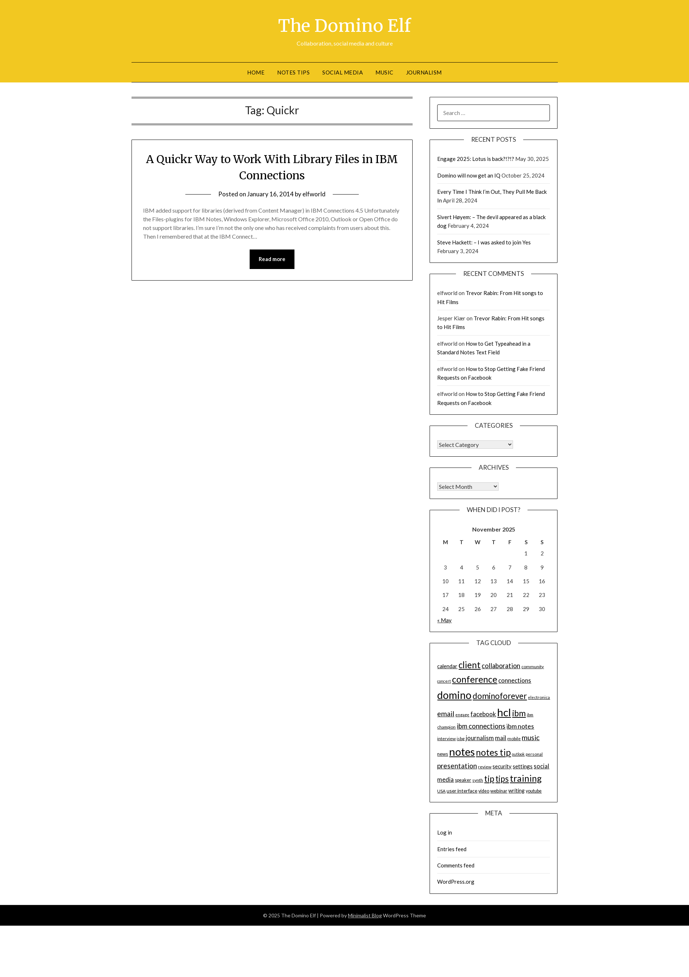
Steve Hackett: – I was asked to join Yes (484, 242)
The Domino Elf (344, 26)
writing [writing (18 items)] (516, 790)
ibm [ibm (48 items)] (519, 713)
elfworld (314, 194)
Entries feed (451, 848)
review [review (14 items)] (484, 766)
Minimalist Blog (365, 915)
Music (384, 72)
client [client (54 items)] (469, 665)
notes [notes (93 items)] (462, 751)
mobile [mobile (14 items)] (514, 738)
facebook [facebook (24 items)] (483, 713)
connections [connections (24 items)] (514, 680)
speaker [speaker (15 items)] (463, 779)
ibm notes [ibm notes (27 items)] (520, 726)
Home (255, 72)
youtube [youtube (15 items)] (534, 790)
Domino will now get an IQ (468, 175)
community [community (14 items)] (532, 666)
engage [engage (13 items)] (462, 714)
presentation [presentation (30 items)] (457, 765)
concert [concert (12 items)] (444, 680)
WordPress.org (455, 881)
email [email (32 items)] (445, 713)
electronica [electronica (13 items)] (539, 697)
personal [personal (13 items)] (534, 753)
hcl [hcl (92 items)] (504, 711)
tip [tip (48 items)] (489, 778)
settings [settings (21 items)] (523, 766)
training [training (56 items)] (526, 778)
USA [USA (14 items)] (441, 790)
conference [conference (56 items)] (474, 679)
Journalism (424, 72)
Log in (444, 832)
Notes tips (293, 72)
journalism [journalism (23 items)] (480, 737)
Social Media (342, 72)
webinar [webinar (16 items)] (498, 790)
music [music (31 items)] (530, 737)
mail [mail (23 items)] (500, 737)
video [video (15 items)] (483, 790)
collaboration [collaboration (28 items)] (501, 666)
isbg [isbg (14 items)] (461, 738)
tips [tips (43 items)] (502, 778)
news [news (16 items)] (442, 753)
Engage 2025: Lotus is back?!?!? (475, 158)
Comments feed (455, 865)
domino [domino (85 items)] (454, 694)
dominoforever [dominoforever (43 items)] (500, 695)
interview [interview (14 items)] (446, 738)
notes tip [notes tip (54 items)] (493, 752)
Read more (272, 259)
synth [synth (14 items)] (477, 779)
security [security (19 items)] (502, 766)
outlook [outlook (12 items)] (518, 753)
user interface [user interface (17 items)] (462, 790)
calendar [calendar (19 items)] (447, 666)
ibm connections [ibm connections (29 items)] (481, 726)
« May (444, 620)
